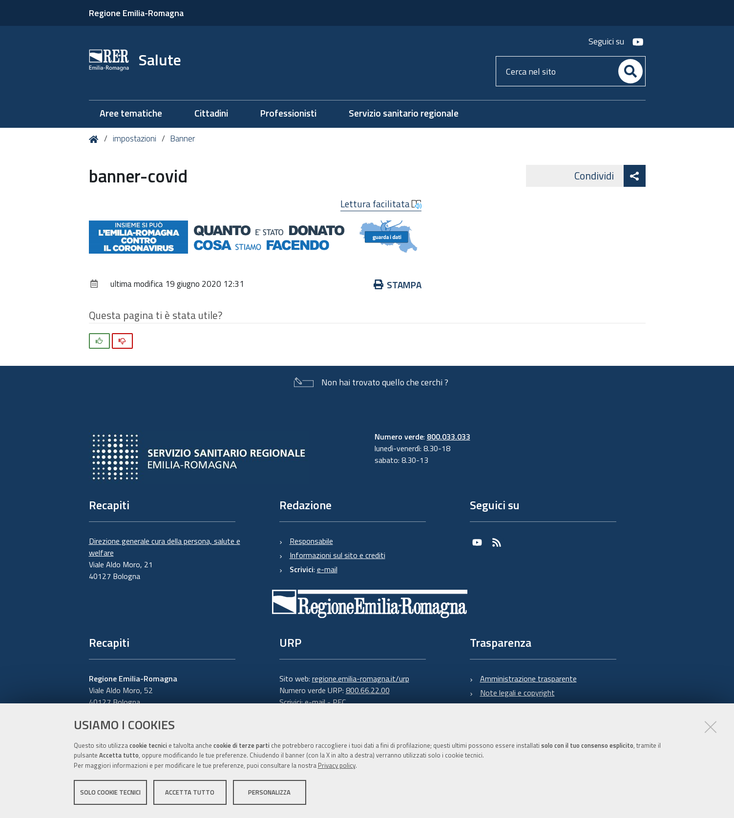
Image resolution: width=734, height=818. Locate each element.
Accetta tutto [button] (189, 793)
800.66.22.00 (368, 690)
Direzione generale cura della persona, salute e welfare (164, 547)
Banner (182, 138)
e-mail (327, 569)
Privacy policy (337, 766)
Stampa (398, 285)
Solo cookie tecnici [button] (110, 793)
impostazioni (134, 138)
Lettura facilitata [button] (380, 204)
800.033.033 (448, 436)
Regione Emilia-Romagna (136, 13)
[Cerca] (630, 71)
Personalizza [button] (269, 793)
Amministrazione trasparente (528, 678)
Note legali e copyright (517, 692)
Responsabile (311, 541)
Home (95, 139)
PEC (339, 702)
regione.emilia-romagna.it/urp (360, 678)
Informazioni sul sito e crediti (337, 555)
